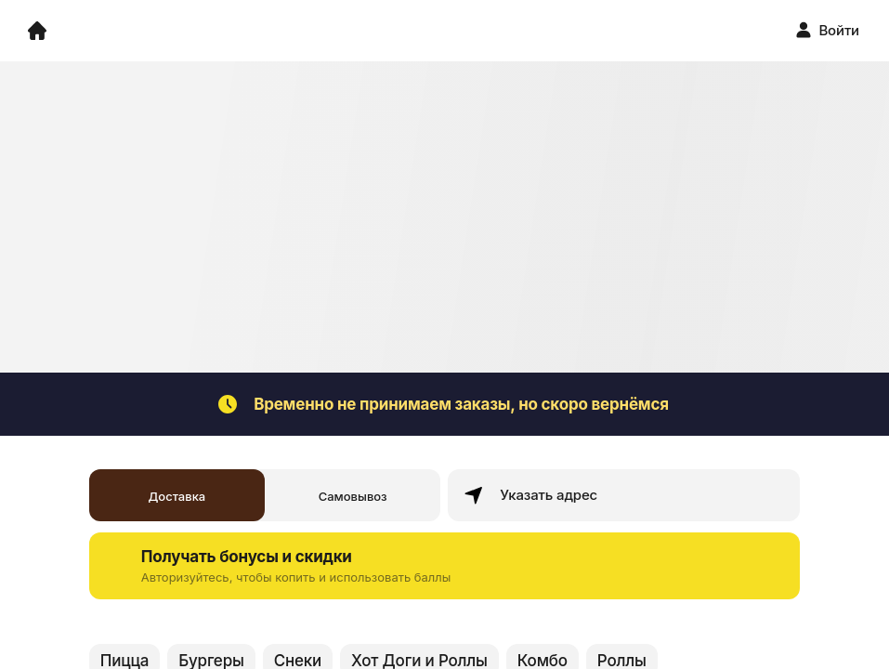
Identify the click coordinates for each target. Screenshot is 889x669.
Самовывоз (353, 496)
